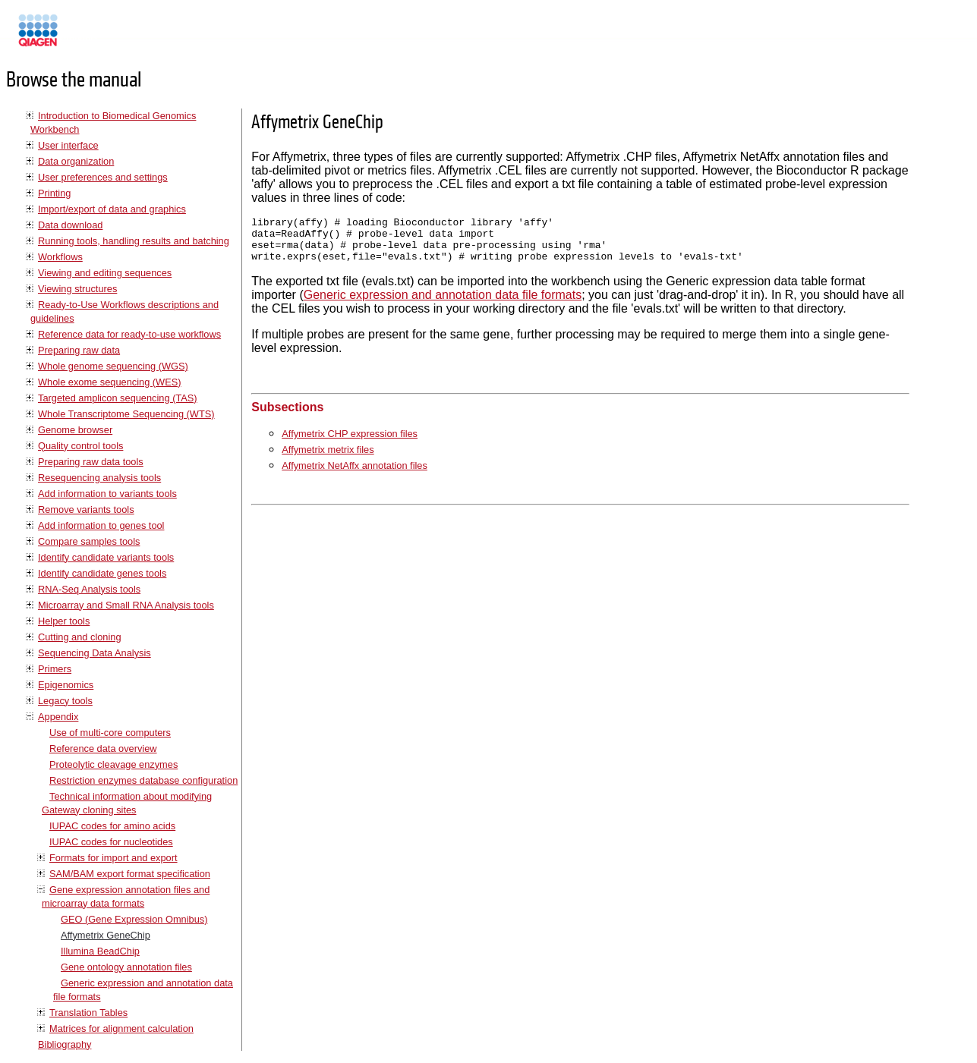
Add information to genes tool (101, 525)
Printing (54, 193)
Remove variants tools (86, 509)
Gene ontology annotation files (126, 967)
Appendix (58, 716)
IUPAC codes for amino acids (112, 826)
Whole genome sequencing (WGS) (113, 366)
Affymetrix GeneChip (105, 935)
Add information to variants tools (107, 493)
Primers (54, 669)
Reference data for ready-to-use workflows (129, 334)
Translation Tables (88, 1012)
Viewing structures (77, 288)
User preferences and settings (103, 177)
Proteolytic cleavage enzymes (113, 764)
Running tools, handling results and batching (133, 241)
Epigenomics (65, 684)
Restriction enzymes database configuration (143, 780)
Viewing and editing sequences (105, 272)
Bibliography (64, 1044)
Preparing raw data (79, 350)
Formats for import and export (113, 857)
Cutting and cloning (79, 637)
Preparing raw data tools (90, 461)
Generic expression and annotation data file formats (442, 303)
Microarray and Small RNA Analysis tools (126, 605)
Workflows (60, 257)
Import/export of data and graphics (112, 209)
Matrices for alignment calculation (121, 1028)
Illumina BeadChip (100, 951)
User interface (68, 145)
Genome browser (75, 430)
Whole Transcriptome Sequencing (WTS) (126, 414)
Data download (70, 225)
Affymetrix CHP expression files (350, 442)
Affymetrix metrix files (327, 458)
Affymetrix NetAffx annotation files (354, 474)
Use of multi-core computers (110, 732)
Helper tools (64, 621)
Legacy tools (65, 700)
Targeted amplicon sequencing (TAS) (117, 398)
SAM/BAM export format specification (129, 873)
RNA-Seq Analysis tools (89, 589)
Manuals (79, 37)
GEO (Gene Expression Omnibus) (134, 919)
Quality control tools (80, 445)
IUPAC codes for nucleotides (111, 842)
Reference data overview (103, 748)
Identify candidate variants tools (106, 557)
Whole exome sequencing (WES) (109, 382)
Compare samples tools (89, 541)
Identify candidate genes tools (102, 573)
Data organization (76, 161)
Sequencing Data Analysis (94, 653)
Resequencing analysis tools (99, 477)
